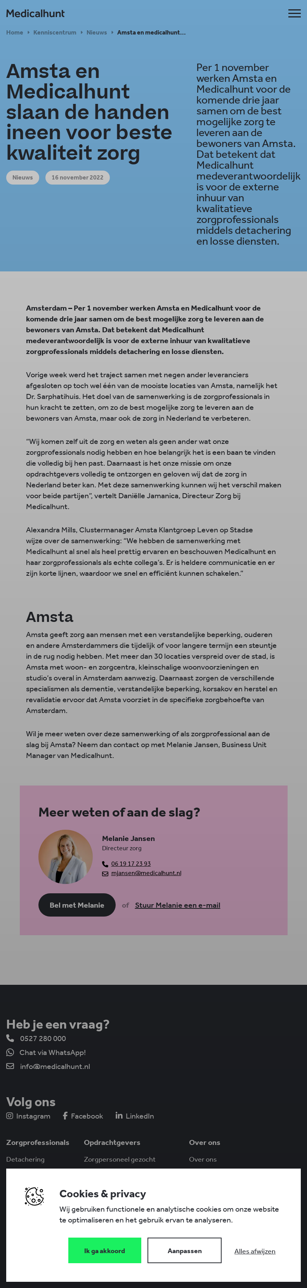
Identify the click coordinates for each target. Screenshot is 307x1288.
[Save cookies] (104, 1250)
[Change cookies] (184, 1250)
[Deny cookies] (255, 1251)
